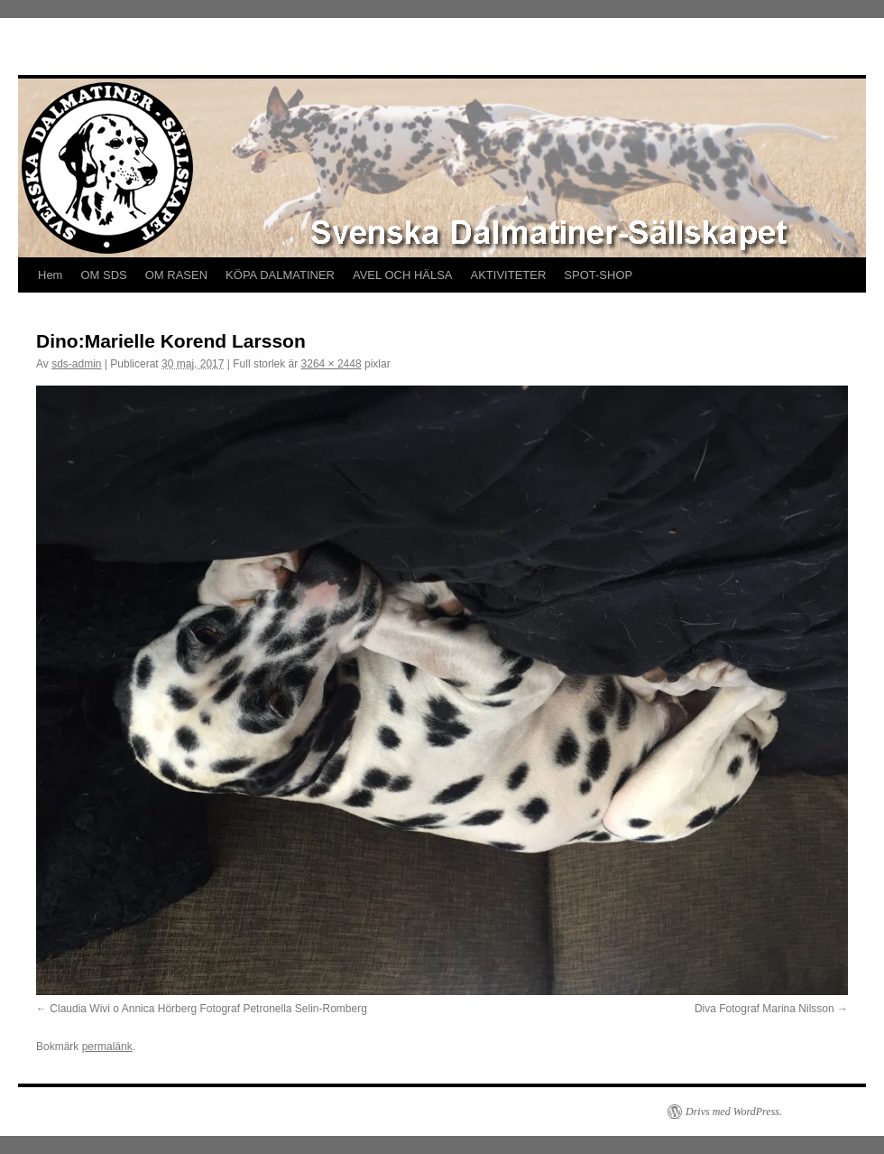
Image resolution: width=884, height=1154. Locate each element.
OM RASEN (176, 275)
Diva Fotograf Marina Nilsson (764, 1008)
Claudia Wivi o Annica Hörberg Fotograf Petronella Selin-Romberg (208, 1008)
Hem (50, 275)
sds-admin (76, 364)
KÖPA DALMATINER (280, 275)
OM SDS (103, 275)
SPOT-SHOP (598, 275)
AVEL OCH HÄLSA (403, 275)
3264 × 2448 (331, 364)
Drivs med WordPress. (734, 1111)
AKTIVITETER (509, 275)
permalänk (107, 1046)
